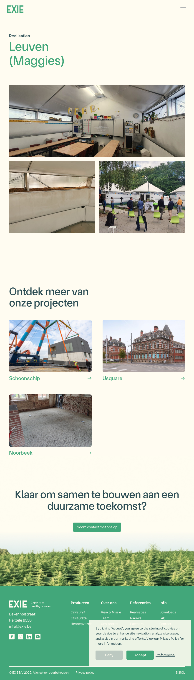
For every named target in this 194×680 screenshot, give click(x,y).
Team (105, 619)
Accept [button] (140, 655)
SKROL (180, 672)
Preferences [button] (165, 655)
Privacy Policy (169, 639)
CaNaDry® (78, 613)
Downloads (167, 613)
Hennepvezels (81, 624)
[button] (182, 9)
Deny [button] (109, 655)
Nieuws (135, 619)
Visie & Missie (111, 613)
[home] (15, 9)
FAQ (162, 619)
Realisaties (138, 613)
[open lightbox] (97, 121)
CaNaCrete (79, 619)
